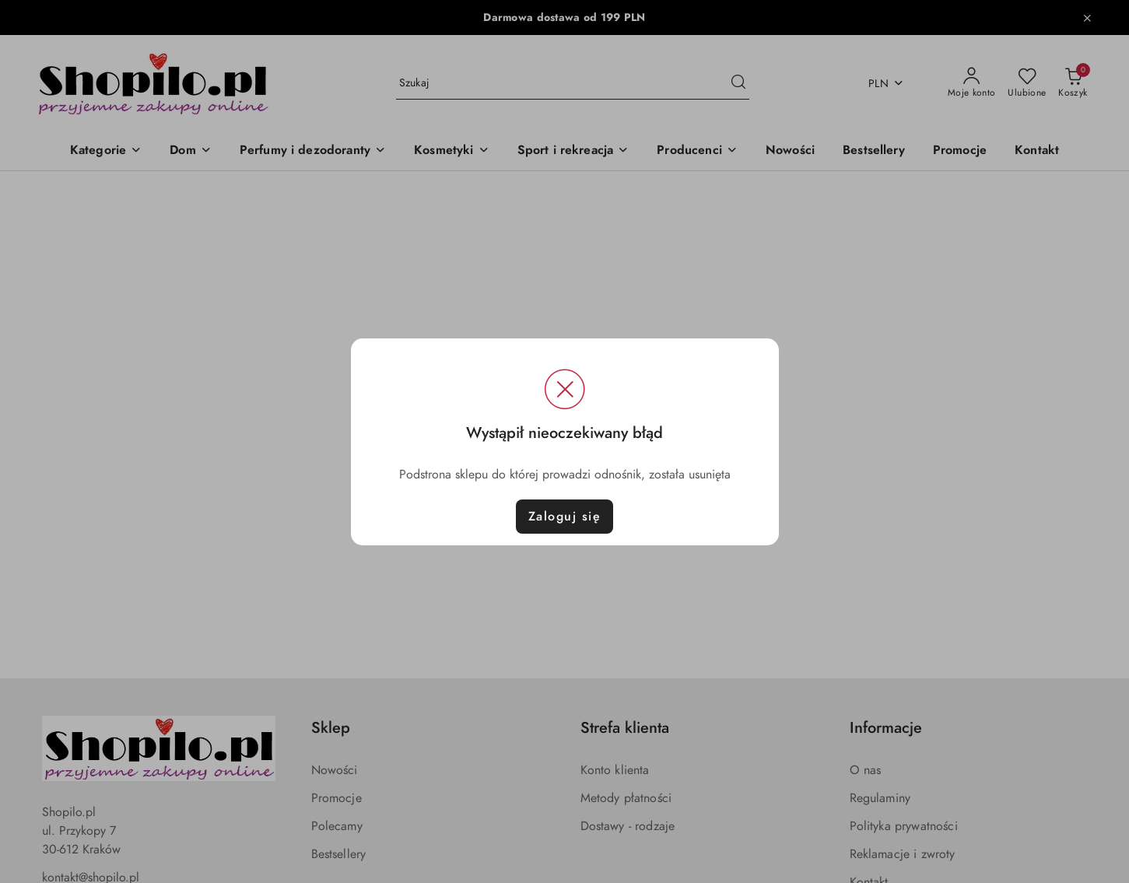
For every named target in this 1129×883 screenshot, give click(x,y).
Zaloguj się (564, 516)
